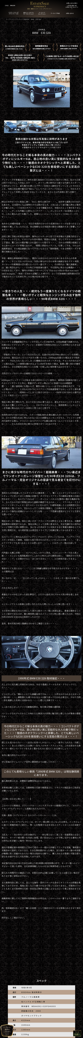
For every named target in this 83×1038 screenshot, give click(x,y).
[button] (3, 126)
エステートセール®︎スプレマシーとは (13, 13)
